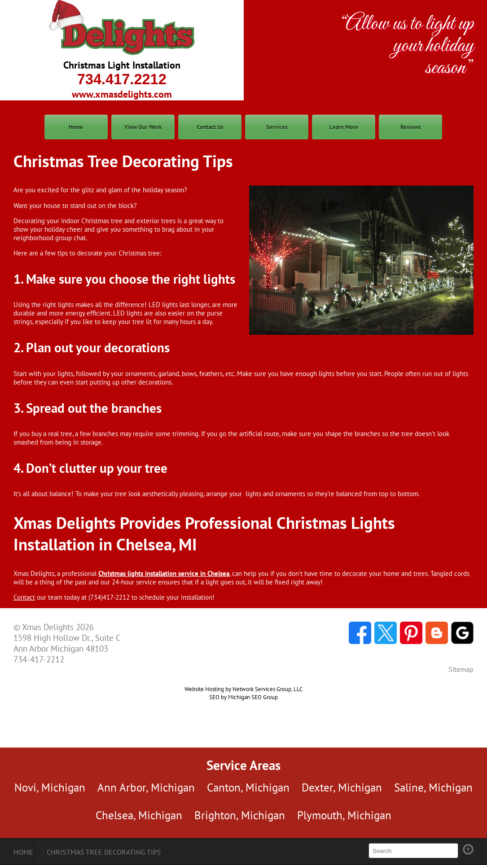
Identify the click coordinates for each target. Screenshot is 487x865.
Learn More (343, 127)
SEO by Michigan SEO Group (243, 697)
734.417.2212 (122, 79)
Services (276, 127)
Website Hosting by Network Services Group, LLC (243, 689)
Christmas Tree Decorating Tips (104, 851)
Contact (24, 597)
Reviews (410, 127)
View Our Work (143, 127)
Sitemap (461, 669)
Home (76, 127)
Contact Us (210, 127)
